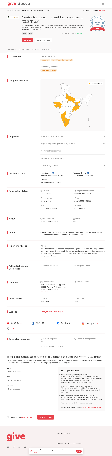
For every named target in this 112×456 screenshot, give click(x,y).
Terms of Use (26, 417)
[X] (11, 328)
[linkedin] (19, 448)
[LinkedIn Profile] (53, 173)
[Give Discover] (19, 4)
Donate (27, 40)
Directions (45, 292)
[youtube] (8, 448)
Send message (45, 417)
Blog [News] (67, 433)
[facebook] (13, 448)
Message (10, 385)
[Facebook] (64, 323)
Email (9, 377)
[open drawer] (103, 3)
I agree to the (21, 417)
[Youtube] (14, 323)
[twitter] (25, 448)
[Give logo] (31, 436)
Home (9, 10)
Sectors (60, 433)
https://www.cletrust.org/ (51, 312)
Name (9, 368)
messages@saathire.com (91, 407)
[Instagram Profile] (90, 323)
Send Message (43, 40)
